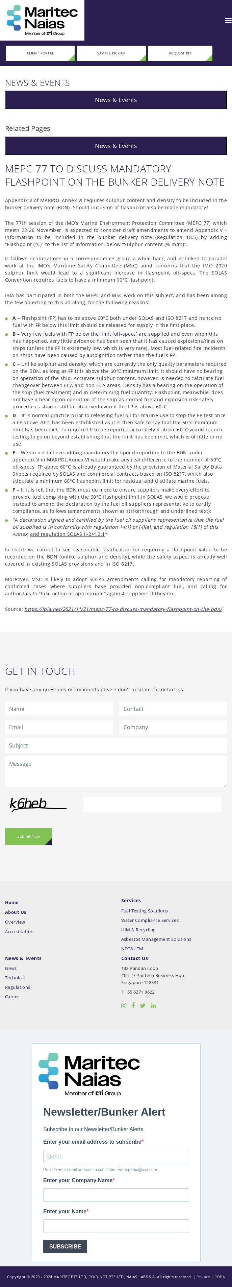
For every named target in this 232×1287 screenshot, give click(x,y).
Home (12, 902)
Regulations (17, 987)
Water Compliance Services (150, 920)
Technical (15, 978)
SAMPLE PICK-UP (111, 53)
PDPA (219, 1276)
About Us (15, 912)
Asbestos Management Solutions (156, 939)
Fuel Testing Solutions (144, 911)
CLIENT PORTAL (40, 53)
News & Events (116, 100)
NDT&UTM (132, 949)
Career (12, 997)
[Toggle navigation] (228, 20)
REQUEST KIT (180, 53)
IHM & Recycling (138, 930)
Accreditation (19, 931)
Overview (15, 922)
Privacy (203, 1276)
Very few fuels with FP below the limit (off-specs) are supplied (95, 334)
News (11, 968)
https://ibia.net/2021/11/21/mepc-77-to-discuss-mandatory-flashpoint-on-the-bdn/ (123, 609)
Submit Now (28, 836)
